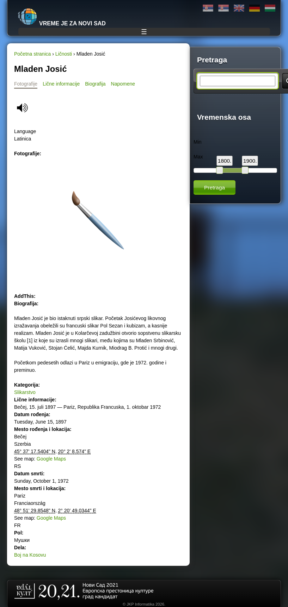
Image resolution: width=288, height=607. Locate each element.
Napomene (123, 84)
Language (25, 131)
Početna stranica (32, 54)
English (239, 8)
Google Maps (51, 459)
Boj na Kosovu (30, 555)
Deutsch (254, 8)
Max (198, 156)
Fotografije (25, 84)
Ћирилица (208, 8)
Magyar (270, 8)
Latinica (223, 8)
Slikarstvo (25, 392)
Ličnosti (63, 54)
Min (198, 142)
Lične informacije (61, 84)
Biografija (95, 84)
